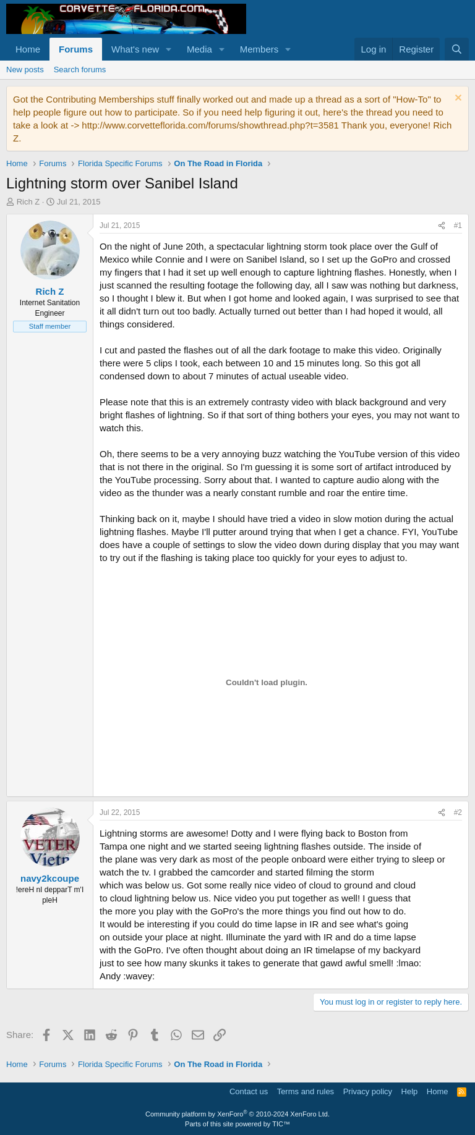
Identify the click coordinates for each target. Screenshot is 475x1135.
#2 (458, 812)
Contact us (248, 1091)
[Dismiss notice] (456, 99)
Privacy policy (367, 1091)
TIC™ (281, 1124)
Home (27, 49)
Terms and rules (305, 1091)
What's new (135, 49)
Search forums (80, 69)
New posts (25, 69)
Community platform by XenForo (237, 1114)
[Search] (457, 49)
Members (259, 49)
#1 (458, 225)
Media (199, 49)
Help (409, 1091)
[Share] (442, 226)
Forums (76, 49)
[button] (169, 49)
